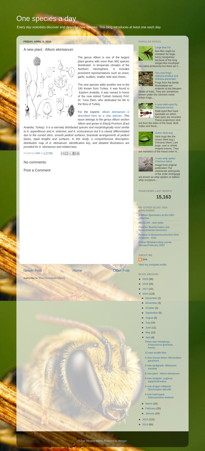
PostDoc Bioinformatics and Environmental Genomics (154, 229)
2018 (145, 284)
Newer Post (32, 271)
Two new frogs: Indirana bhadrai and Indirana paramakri (166, 76)
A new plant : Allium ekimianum (162, 373)
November (152, 303)
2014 (145, 424)
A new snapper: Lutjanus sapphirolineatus (158, 380)
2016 (145, 293)
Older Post (121, 271)
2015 (145, 419)
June (149, 327)
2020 (145, 279)
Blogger (122, 441)
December (152, 298)
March (149, 403)
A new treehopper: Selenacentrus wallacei (159, 396)
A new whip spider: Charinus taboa (165, 160)
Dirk (145, 259)
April (148, 337)
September (152, 312)
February (151, 408)
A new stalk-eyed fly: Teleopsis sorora (166, 106)
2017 (145, 289)
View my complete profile (153, 264)
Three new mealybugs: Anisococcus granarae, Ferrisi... (159, 344)
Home (77, 271)
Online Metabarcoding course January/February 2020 (155, 244)
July (148, 322)
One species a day (46, 18)
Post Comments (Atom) (52, 278)
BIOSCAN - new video (151, 222)
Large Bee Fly (163, 47)
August (150, 317)
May (148, 332)
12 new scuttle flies (155, 352)
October (150, 308)
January (150, 413)
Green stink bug (164, 133)
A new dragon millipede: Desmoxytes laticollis (158, 388)
